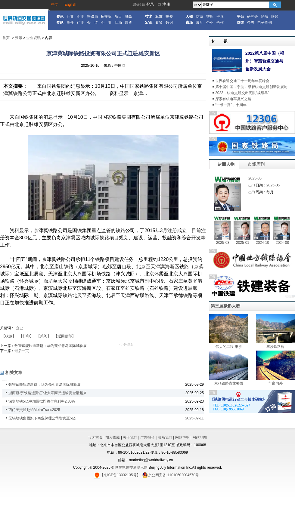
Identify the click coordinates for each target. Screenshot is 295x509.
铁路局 (92, 16)
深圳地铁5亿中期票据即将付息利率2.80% (41, 401)
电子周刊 (264, 22)
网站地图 (199, 437)
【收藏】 (9, 336)
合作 (220, 22)
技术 (148, 16)
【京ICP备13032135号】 (117, 475)
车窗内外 (275, 383)
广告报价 (147, 437)
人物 (189, 16)
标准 (159, 16)
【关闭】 (43, 336)
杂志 (250, 22)
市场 (189, 22)
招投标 (106, 16)
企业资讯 (33, 38)
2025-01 (242, 243)
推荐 (220, 16)
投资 (169, 16)
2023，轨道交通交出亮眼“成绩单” (242, 93)
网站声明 (182, 437)
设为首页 (95, 437)
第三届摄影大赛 (225, 305)
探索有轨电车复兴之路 (233, 99)
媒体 (240, 22)
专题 (60, 22)
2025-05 (255, 178)
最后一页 (21, 351)
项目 (118, 16)
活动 (118, 22)
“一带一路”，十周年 (231, 105)
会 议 (92, 22)
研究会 (252, 16)
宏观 (148, 22)
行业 (70, 16)
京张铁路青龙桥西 (228, 383)
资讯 (60, 16)
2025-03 (222, 243)
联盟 (274, 16)
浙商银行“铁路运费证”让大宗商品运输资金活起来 (47, 393)
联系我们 (165, 437)
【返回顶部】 (65, 336)
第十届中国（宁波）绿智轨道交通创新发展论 (251, 87)
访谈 (199, 16)
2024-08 (282, 243)
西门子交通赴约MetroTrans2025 (34, 410)
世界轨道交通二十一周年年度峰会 (242, 81)
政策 (159, 22)
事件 (70, 22)
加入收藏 (112, 437)
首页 (6, 38)
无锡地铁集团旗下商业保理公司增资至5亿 (42, 418)
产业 (80, 22)
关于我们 (130, 437)
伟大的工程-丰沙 (229, 347)
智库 (209, 16)
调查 (128, 22)
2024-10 (262, 243)
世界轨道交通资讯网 (131, 467)
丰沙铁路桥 (275, 347)
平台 (240, 16)
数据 (169, 22)
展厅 (199, 22)
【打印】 (26, 336)
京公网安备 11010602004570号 (170, 475)
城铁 (128, 16)
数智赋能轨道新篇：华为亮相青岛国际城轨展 (50, 346)
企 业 (106, 22)
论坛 (264, 16)
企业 (80, 16)
